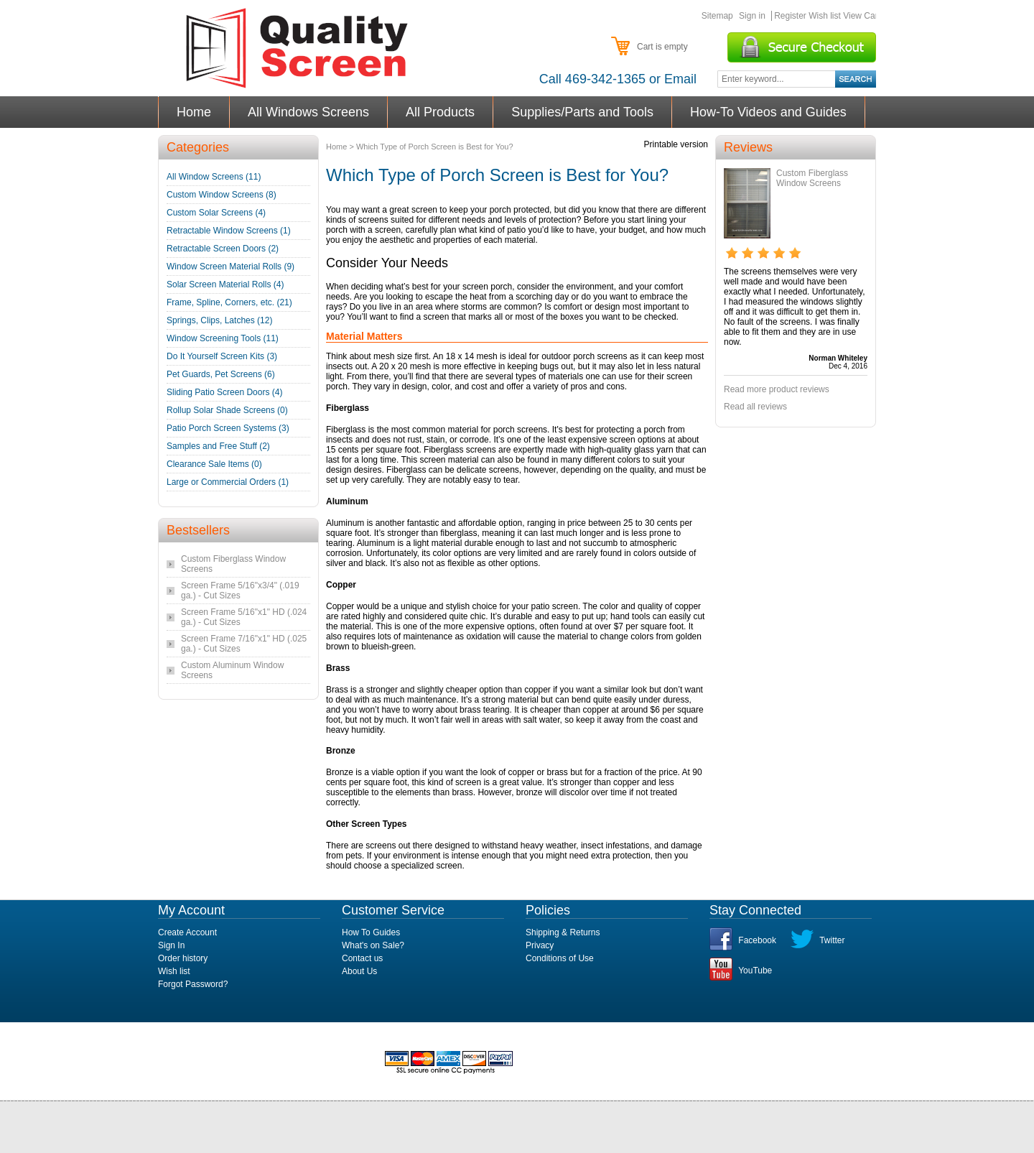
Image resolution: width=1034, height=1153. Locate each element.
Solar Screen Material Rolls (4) (225, 284)
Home (194, 112)
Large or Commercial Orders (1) (228, 482)
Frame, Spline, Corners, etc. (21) (229, 302)
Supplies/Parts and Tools (582, 112)
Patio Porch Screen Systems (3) (228, 428)
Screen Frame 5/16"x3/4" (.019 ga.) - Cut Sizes (240, 590)
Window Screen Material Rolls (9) (230, 266)
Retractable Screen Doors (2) (223, 249)
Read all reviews (755, 407)
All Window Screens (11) (214, 177)
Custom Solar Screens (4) (216, 213)
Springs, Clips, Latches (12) (219, 320)
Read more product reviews (776, 389)
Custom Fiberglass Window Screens (812, 178)
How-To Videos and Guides (768, 112)
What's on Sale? (373, 945)
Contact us (362, 958)
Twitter (831, 940)
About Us (359, 971)
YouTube (755, 971)
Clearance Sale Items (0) (214, 464)
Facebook (757, 940)
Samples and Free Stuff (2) (218, 446)
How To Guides (371, 932)
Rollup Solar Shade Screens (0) (227, 410)
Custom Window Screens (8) (221, 195)
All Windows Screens (309, 112)
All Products (440, 112)
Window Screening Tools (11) (223, 338)
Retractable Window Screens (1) (229, 231)
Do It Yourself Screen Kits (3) (222, 356)
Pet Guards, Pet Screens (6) (221, 374)
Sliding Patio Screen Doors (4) (224, 392)
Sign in (752, 16)
